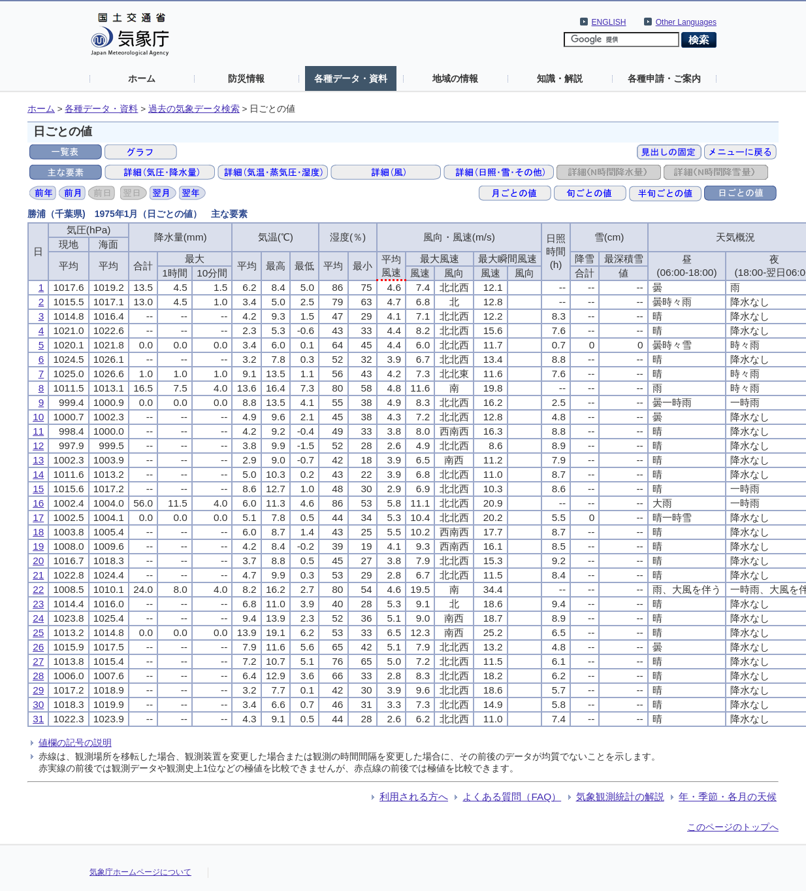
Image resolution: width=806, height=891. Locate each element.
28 (38, 675)
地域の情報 (455, 78)
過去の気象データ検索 (194, 109)
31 (38, 718)
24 (38, 618)
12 (38, 445)
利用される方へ (413, 796)
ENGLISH (609, 22)
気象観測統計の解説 (620, 796)
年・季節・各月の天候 (728, 796)
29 (38, 690)
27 (38, 661)
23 (38, 603)
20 (38, 560)
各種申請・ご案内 (664, 78)
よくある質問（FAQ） (511, 796)
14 (38, 474)
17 (38, 517)
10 (38, 416)
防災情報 (246, 78)
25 (38, 632)
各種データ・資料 (350, 78)
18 (38, 531)
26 (38, 646)
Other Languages (686, 22)
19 (38, 546)
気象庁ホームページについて (140, 872)
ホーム (141, 78)
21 (38, 574)
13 (38, 459)
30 (38, 704)
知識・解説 (560, 78)
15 (38, 488)
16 (38, 503)
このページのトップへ (733, 827)
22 (38, 589)
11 (38, 431)
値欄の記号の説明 (75, 742)
